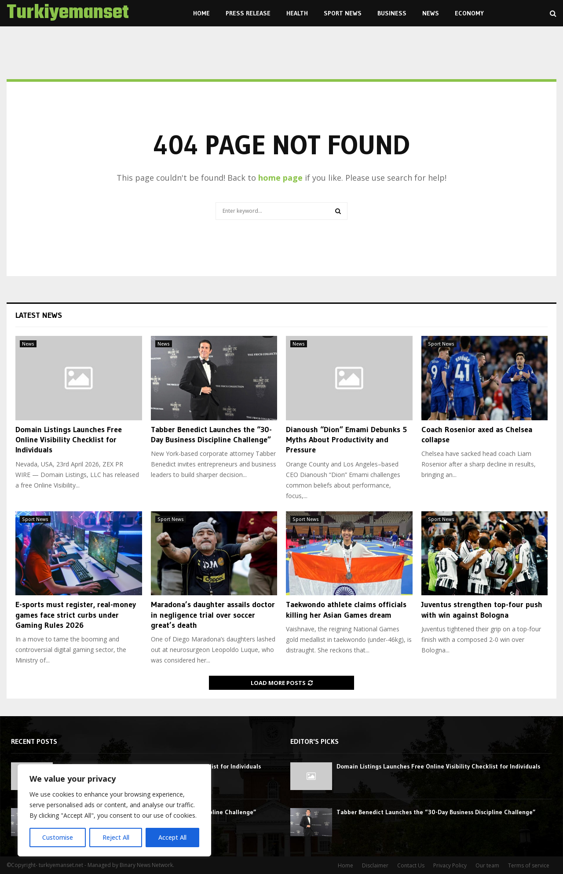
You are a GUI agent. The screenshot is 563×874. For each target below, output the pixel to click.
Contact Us (410, 865)
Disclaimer (375, 865)
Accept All (172, 837)
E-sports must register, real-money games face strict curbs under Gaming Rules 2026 (75, 615)
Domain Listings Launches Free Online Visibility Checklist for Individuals (68, 440)
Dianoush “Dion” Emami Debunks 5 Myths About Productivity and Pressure (346, 440)
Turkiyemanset (68, 13)
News (430, 13)
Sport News (343, 13)
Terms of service (528, 865)
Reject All (115, 837)
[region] (114, 810)
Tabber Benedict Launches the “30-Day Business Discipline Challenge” (211, 434)
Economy (469, 13)
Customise (57, 837)
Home (201, 13)
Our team (487, 865)
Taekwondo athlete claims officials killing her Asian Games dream (346, 609)
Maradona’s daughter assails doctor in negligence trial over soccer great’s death (213, 615)
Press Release (248, 13)
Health (297, 13)
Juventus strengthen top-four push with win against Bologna (481, 609)
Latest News (38, 315)
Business (391, 13)
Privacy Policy (450, 865)
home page (280, 177)
